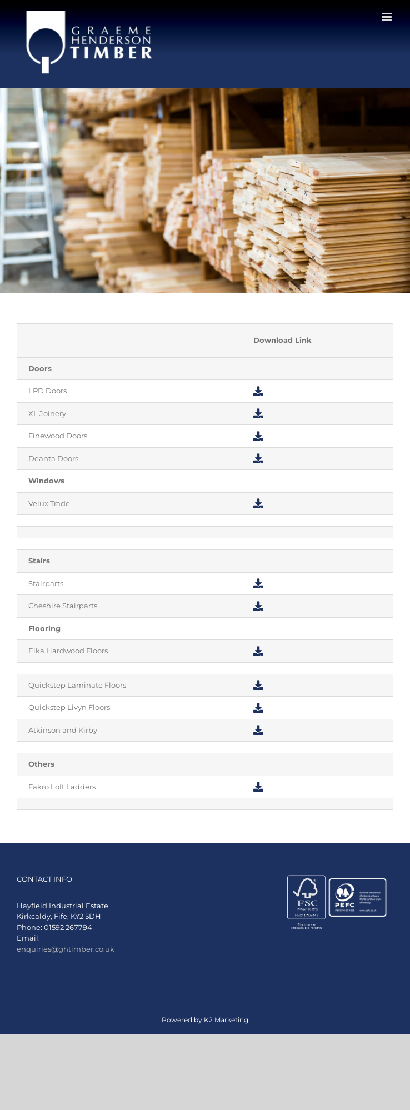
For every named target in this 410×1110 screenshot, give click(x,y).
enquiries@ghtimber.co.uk (65, 948)
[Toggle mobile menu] (387, 17)
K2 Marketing (226, 1020)
